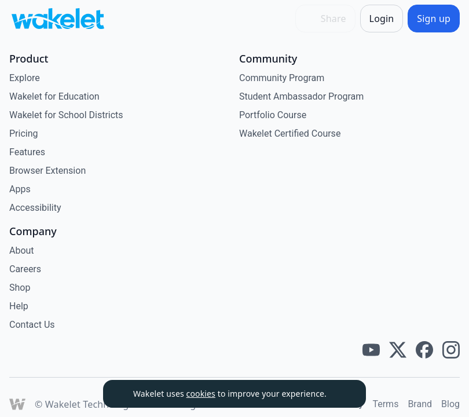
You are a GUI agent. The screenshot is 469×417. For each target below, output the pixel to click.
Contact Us (32, 324)
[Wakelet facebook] (424, 350)
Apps (20, 189)
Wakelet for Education (54, 96)
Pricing (23, 133)
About (21, 250)
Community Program (281, 77)
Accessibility (35, 207)
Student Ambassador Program (301, 96)
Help (18, 306)
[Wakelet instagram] (451, 350)
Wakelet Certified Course (289, 133)
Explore (24, 77)
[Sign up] (434, 18)
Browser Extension (47, 170)
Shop (19, 287)
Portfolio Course (272, 114)
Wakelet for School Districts (66, 114)
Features (27, 152)
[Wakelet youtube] (371, 350)
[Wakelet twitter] (397, 350)
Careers (25, 269)
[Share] (325, 18)
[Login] (382, 18)
